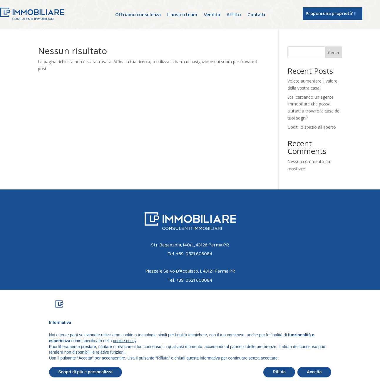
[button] (328, 310)
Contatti (256, 15)
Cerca (333, 52)
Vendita (212, 15)
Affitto (234, 15)
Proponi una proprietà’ (329, 13)
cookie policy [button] (124, 346)
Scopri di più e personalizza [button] (85, 378)
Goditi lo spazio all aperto (311, 127)
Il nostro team (182, 15)
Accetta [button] (314, 378)
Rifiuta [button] (279, 378)
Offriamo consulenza (138, 15)
